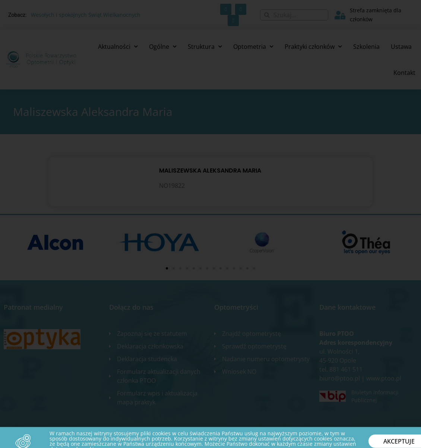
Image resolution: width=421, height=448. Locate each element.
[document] (210, 224)
